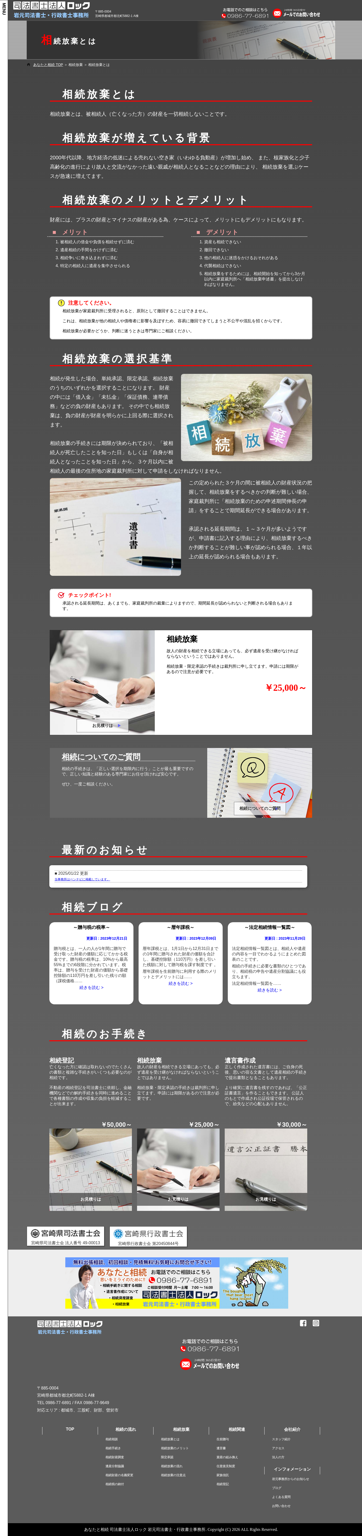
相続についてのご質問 (259, 808)
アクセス (278, 1448)
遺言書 (221, 1448)
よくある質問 (281, 1497)
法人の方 (278, 1457)
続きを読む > (91, 987)
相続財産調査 (114, 1457)
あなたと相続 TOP (48, 65)
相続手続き (113, 1448)
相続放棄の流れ (172, 1466)
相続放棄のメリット (175, 1448)
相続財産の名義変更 (119, 1475)
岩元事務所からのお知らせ (290, 1479)
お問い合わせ (281, 1506)
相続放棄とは (170, 1439)
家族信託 (222, 1475)
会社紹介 (292, 1429)
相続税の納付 (114, 1484)
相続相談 (111, 1439)
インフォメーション (292, 1469)
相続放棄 (181, 1429)
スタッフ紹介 (281, 1439)
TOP (70, 1429)
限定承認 (167, 1457)
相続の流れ (125, 1429)
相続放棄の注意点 (173, 1475)
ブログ (276, 1488)
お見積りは (102, 725)
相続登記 (222, 1484)
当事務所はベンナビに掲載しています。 (82, 879)
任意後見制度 (225, 1466)
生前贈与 (222, 1439)
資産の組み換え (227, 1457)
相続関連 (237, 1429)
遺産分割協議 (114, 1466)
